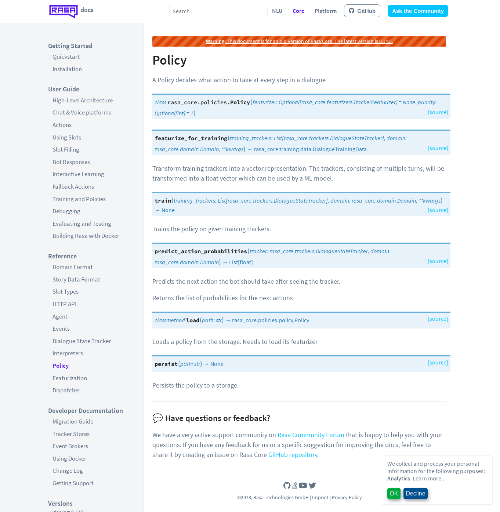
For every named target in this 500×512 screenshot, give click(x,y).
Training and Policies (79, 199)
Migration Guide (72, 421)
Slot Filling (65, 149)
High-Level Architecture (82, 100)
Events (61, 328)
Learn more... (429, 478)
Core (298, 10)
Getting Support (73, 483)
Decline (415, 493)
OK (394, 493)
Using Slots (66, 137)
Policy (60, 366)
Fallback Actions (73, 186)
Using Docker (69, 458)
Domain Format (72, 267)
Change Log (67, 470)
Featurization (69, 378)
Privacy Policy (347, 497)
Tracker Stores (71, 434)
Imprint (320, 497)
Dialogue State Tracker (81, 341)
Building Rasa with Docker (85, 236)
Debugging (66, 211)
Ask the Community (418, 11)
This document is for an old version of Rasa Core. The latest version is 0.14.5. (299, 41)
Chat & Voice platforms (81, 112)
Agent (60, 316)
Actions (62, 125)
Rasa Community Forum (311, 435)
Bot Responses (71, 162)
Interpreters (67, 353)
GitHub (362, 11)
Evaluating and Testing (81, 223)
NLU (277, 10)
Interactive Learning (78, 174)
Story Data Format (76, 279)
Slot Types (65, 291)
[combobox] (218, 11)
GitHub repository (292, 454)
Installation (67, 69)
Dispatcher (66, 390)
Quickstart (66, 56)
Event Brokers (70, 446)
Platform (326, 10)
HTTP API (64, 304)
